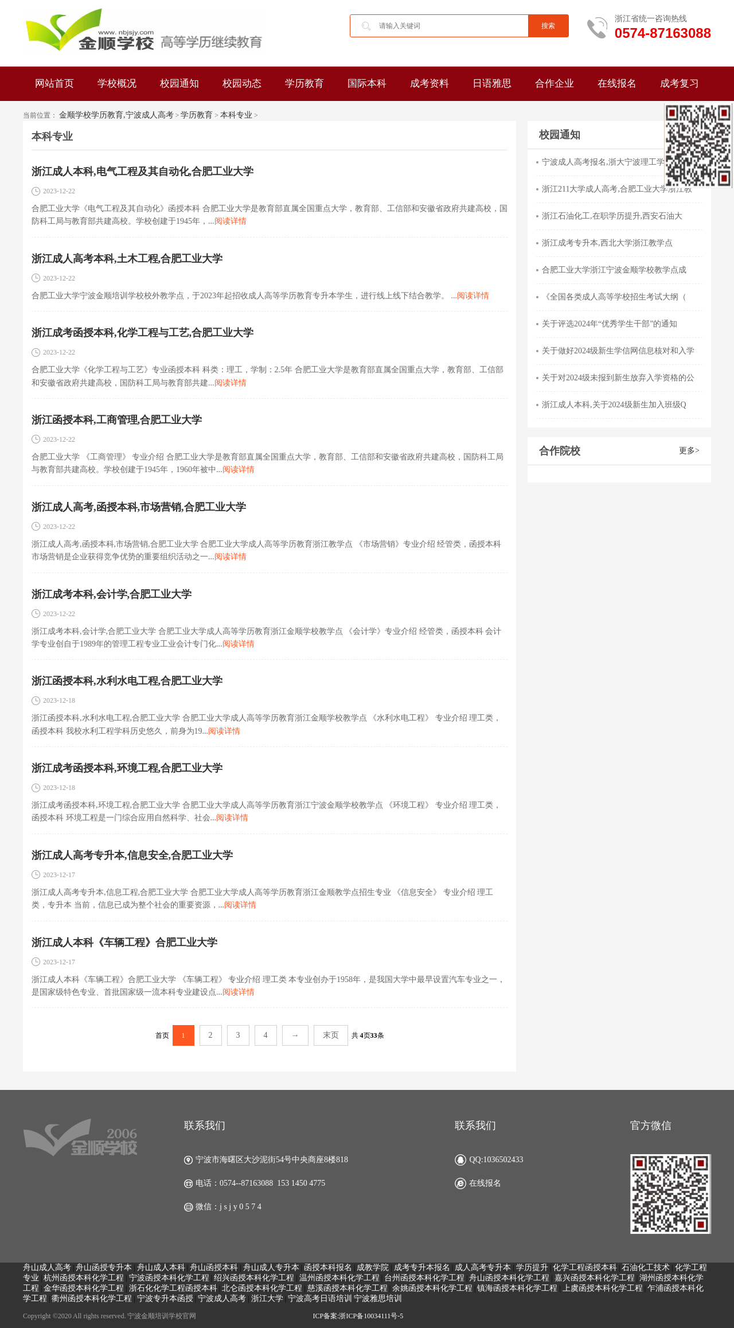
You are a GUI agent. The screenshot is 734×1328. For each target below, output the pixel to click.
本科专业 (236, 115)
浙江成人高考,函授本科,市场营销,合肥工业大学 (139, 507)
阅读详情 (230, 221)
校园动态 (241, 83)
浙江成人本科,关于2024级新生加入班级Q (614, 404)
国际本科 (367, 83)
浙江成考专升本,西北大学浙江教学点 (607, 243)
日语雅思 (492, 83)
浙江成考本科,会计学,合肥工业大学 (112, 594)
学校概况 (116, 83)
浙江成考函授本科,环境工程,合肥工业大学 (127, 768)
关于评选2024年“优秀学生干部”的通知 (609, 324)
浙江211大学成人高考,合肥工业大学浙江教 (617, 189)
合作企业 (554, 83)
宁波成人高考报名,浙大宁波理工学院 (607, 162)
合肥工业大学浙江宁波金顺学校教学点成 (614, 270)
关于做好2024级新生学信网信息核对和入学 (618, 350)
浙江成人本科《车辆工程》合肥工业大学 (124, 942)
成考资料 (429, 83)
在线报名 (617, 83)
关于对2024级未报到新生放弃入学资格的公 (618, 377)
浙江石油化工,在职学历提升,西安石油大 (612, 216)
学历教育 (304, 83)
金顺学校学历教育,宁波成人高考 (116, 115)
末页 (331, 1035)
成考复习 (679, 83)
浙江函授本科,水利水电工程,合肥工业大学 (127, 681)
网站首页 (54, 83)
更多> (689, 450)
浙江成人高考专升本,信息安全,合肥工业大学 (132, 855)
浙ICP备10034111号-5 (371, 1316)
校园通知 (179, 83)
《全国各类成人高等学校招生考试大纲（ (614, 297)
